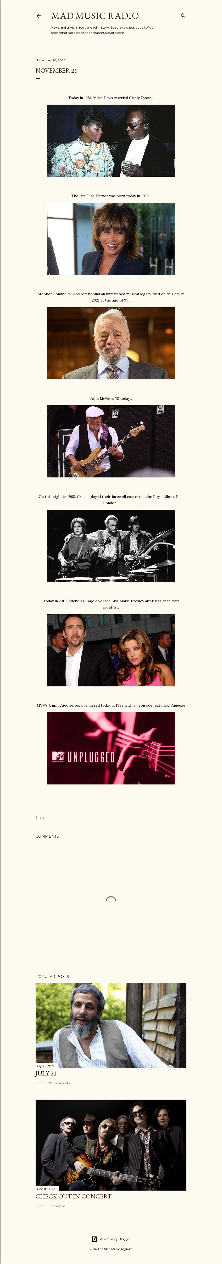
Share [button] (40, 817)
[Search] (183, 14)
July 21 (46, 1073)
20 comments (59, 1083)
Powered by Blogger (111, 1239)
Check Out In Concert (74, 1196)
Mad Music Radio (95, 15)
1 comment (56, 1206)
